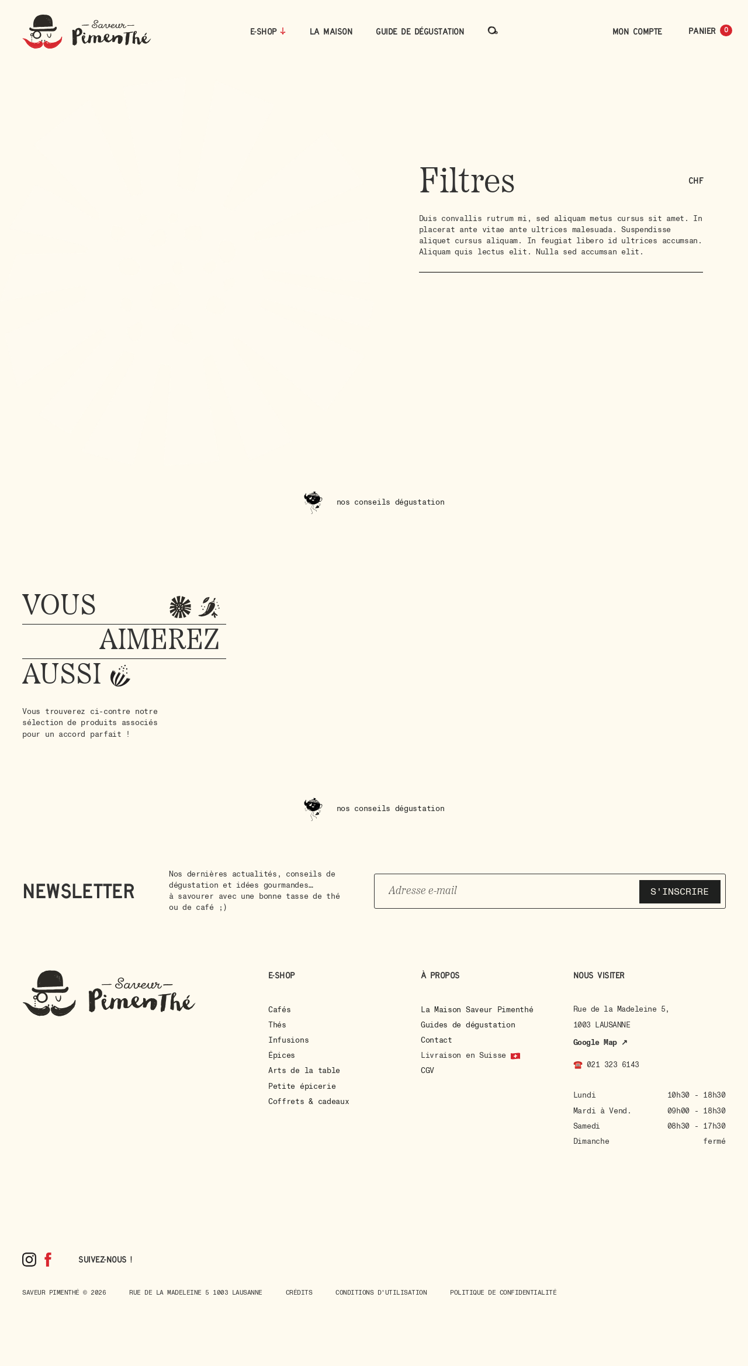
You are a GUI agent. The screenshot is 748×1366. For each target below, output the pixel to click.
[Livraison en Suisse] (515, 1056)
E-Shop (263, 31)
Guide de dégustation (420, 31)
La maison (331, 31)
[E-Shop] (282, 31)
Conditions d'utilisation (381, 1292)
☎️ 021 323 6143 (606, 1065)
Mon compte (637, 31)
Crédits (299, 1292)
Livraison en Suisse (463, 1055)
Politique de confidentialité (503, 1292)
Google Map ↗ (600, 1042)
